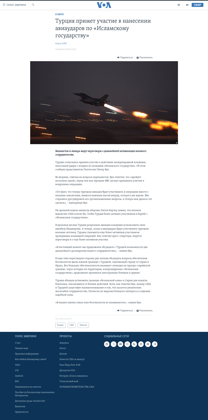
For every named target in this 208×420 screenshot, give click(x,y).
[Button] (125, 58)
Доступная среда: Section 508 (30, 401)
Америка (64, 343)
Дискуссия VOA (67, 370)
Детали (63, 354)
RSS (17, 381)
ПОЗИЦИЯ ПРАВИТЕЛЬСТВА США (77, 387)
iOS (17, 370)
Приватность (21, 412)
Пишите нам (21, 348)
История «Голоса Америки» (74, 376)
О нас (18, 343)
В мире (59, 14)
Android (19, 376)
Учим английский (69, 381)
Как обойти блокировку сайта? (31, 359)
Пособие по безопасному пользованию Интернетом (34, 394)
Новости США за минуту (72, 359)
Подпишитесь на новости (28, 387)
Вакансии (20, 406)
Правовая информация (27, 354)
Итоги (63, 348)
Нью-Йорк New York (70, 365)
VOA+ (17, 365)
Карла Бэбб (61, 43)
